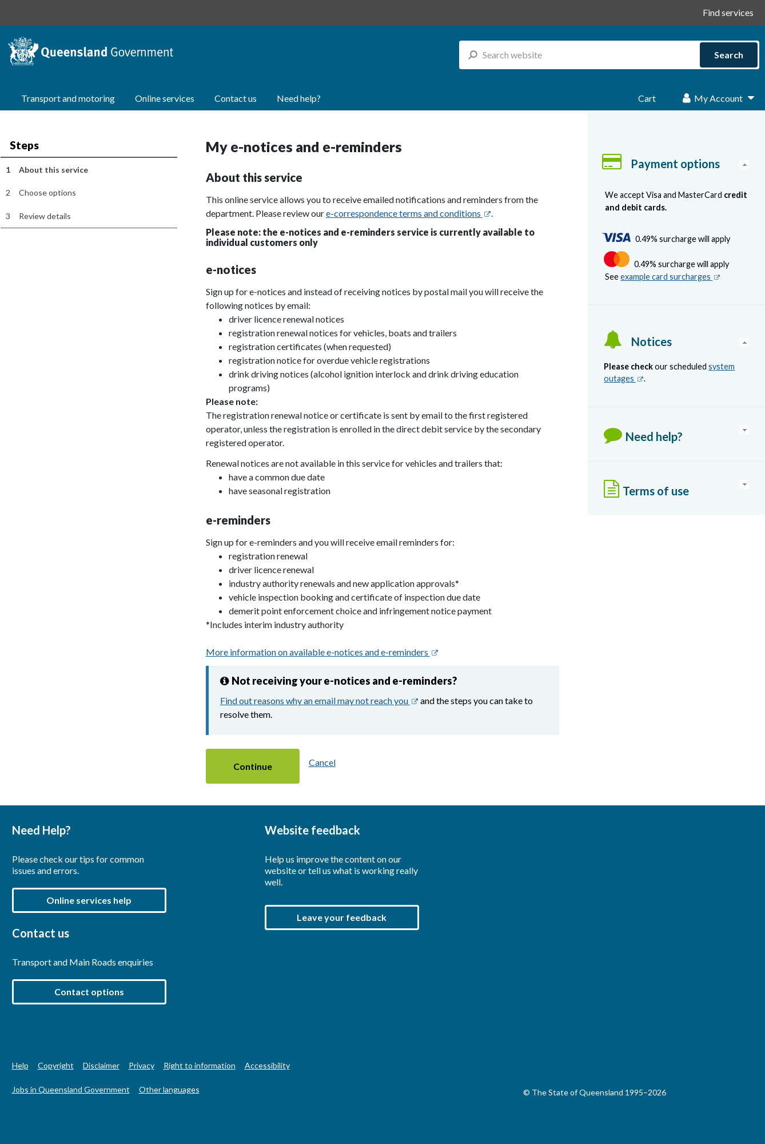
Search (728, 54)
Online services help (89, 900)
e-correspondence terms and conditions (408, 213)
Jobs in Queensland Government (71, 1089)
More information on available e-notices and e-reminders (322, 651)
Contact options (89, 991)
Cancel (322, 762)
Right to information (200, 1065)
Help (20, 1065)
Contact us (235, 98)
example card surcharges (670, 276)
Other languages (169, 1089)
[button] (253, 766)
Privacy (141, 1065)
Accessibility (267, 1065)
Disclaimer (101, 1065)
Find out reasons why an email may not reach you (319, 700)
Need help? (299, 98)
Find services (728, 12)
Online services (164, 98)
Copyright (56, 1065)
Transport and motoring (68, 98)
